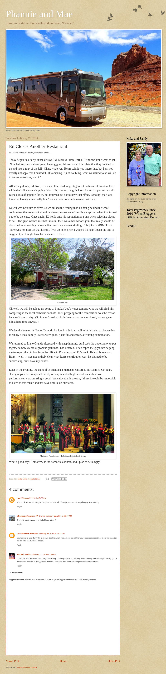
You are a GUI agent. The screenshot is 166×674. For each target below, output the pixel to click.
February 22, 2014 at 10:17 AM (59, 516)
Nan (18, 498)
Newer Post (12, 661)
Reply (19, 506)
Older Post (114, 661)
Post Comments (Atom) (27, 667)
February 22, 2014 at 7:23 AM (33, 498)
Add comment (16, 573)
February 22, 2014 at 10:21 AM (52, 534)
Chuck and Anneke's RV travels (31, 516)
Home (63, 661)
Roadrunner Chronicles (27, 534)
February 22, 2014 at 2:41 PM (43, 554)
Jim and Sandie (23, 554)
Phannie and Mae (39, 14)
